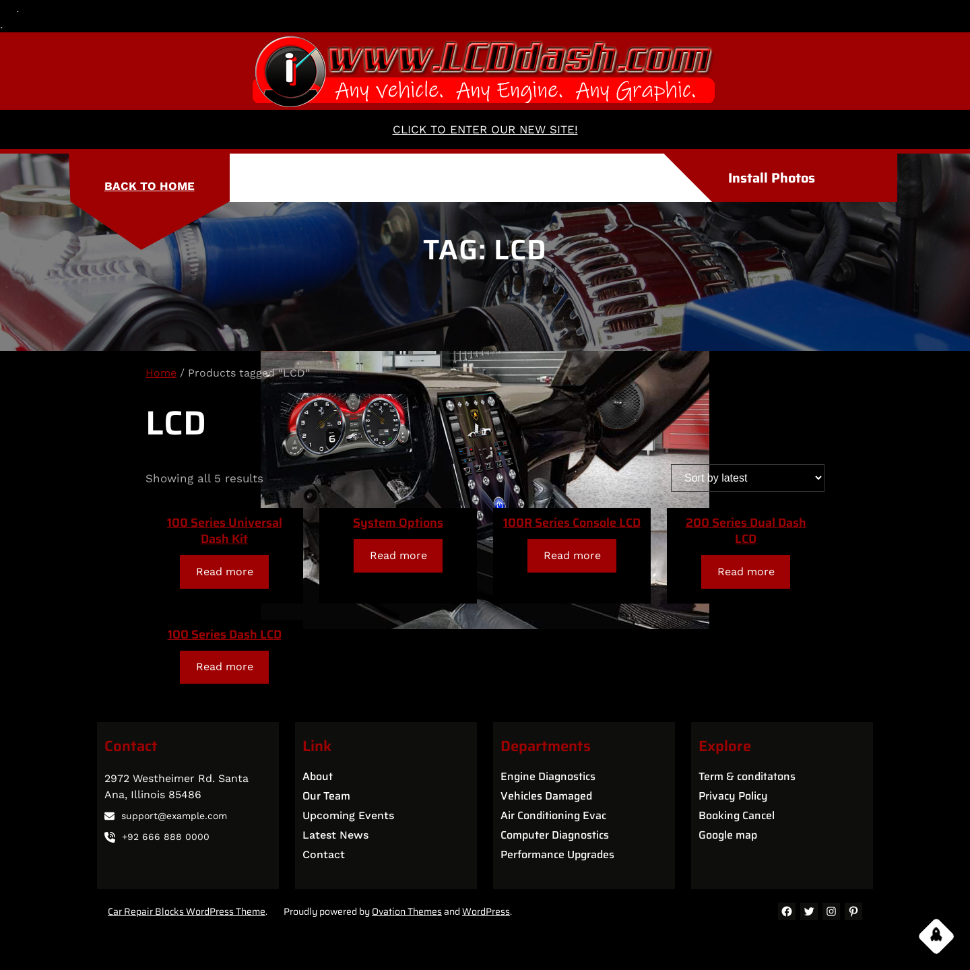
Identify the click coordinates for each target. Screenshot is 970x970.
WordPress (486, 911)
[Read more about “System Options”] (398, 555)
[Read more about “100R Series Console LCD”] (571, 555)
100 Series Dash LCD (225, 634)
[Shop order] (748, 478)
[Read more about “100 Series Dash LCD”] (224, 667)
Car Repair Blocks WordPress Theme (186, 911)
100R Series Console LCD (572, 523)
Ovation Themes (407, 911)
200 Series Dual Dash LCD (746, 531)
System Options (398, 523)
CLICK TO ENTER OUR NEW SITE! (485, 129)
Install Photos (771, 178)
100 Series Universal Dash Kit (224, 531)
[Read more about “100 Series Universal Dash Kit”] (224, 571)
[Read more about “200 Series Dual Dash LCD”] (745, 571)
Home (161, 372)
